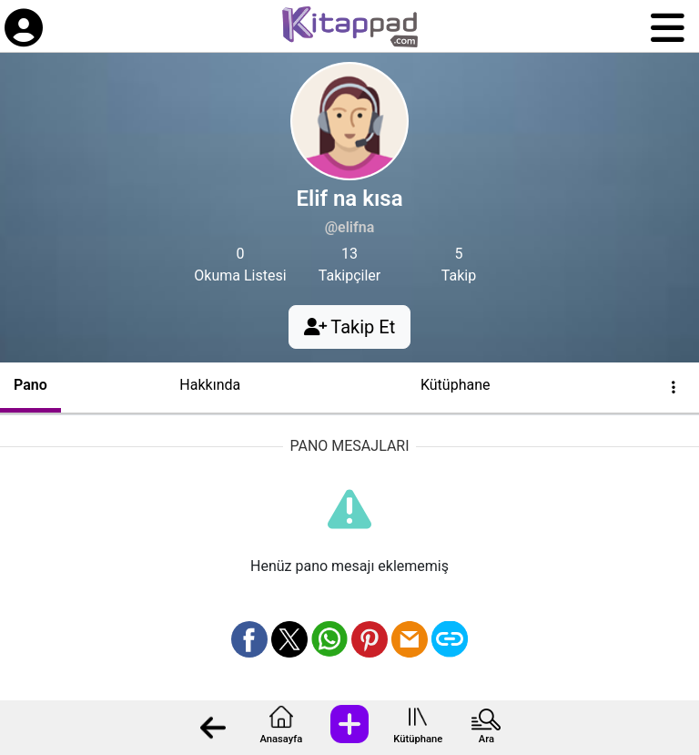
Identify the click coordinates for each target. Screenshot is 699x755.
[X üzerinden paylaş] (289, 639)
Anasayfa (280, 739)
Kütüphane (417, 739)
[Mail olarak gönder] (409, 639)
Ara (486, 739)
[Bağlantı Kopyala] (449, 639)
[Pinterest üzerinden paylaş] (369, 639)
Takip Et (349, 327)
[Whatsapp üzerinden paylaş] (329, 639)
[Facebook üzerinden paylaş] (249, 639)
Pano (30, 384)
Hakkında (209, 384)
